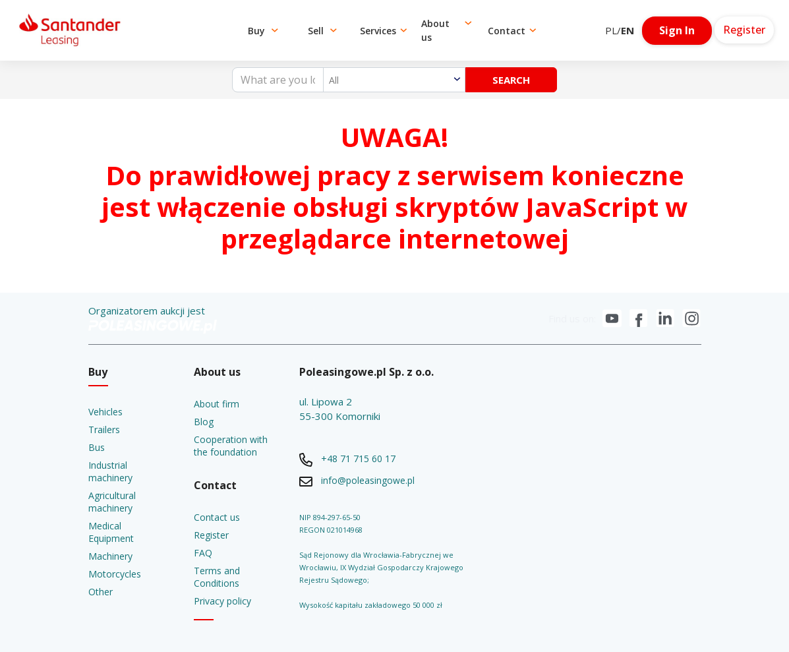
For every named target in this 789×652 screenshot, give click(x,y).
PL (611, 30)
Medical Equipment (111, 532)
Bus (96, 447)
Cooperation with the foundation (231, 445)
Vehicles (105, 411)
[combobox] (394, 79)
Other (100, 591)
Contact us (217, 517)
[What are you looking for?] (277, 79)
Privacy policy (222, 601)
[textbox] (394, 80)
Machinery (110, 556)
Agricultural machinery (112, 501)
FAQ (203, 553)
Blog (204, 421)
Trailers (104, 429)
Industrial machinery (110, 471)
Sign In (677, 30)
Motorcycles (114, 574)
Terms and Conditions (217, 576)
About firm (216, 404)
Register (211, 535)
